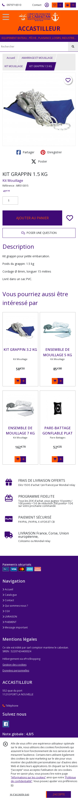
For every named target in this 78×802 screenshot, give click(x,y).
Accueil (11, 58)
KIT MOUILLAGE (14, 66)
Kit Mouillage (12, 180)
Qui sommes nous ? (15, 605)
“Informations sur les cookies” (28, 777)
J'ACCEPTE (59, 794)
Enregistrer (51, 152)
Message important (15, 627)
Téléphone (10, 705)
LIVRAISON (9, 616)
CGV (6, 611)
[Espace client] (47, 5)
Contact (36, 5)
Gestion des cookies (14, 664)
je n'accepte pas (19, 794)
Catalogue (9, 595)
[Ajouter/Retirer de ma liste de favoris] (70, 218)
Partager (25, 152)
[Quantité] (10, 200)
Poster (39, 161)
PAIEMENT (9, 622)
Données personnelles (15, 670)
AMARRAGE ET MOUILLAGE (37, 58)
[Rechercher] (73, 46)
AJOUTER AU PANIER (32, 218)
